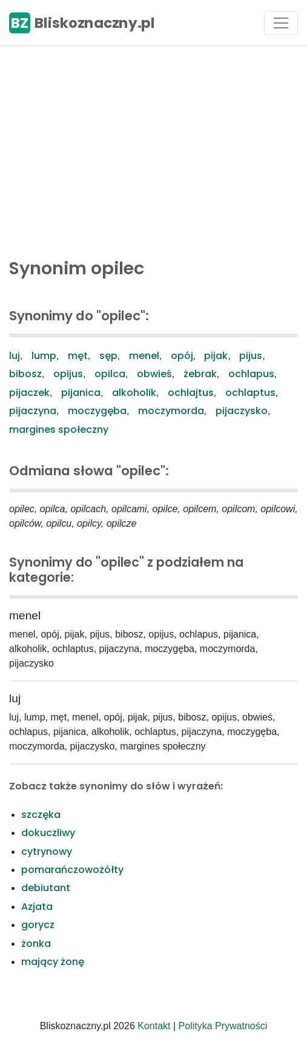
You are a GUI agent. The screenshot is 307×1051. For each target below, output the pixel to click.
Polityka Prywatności (223, 1026)
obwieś (154, 374)
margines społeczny (58, 430)
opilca (109, 374)
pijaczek (29, 393)
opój (182, 356)
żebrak (200, 374)
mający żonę (52, 962)
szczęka (41, 815)
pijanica (81, 393)
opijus (68, 374)
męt (78, 356)
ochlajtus (191, 393)
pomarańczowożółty (72, 870)
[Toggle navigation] (281, 23)
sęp (108, 356)
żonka (36, 944)
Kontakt (153, 1026)
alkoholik (134, 393)
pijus (250, 356)
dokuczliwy (48, 833)
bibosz (25, 374)
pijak (216, 356)
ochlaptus (250, 393)
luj (14, 356)
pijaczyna (32, 411)
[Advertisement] (153, 149)
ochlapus (251, 374)
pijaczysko (242, 411)
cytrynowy (46, 851)
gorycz (37, 925)
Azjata (37, 907)
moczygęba (97, 411)
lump (43, 356)
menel (144, 356)
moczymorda (171, 411)
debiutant (45, 888)
